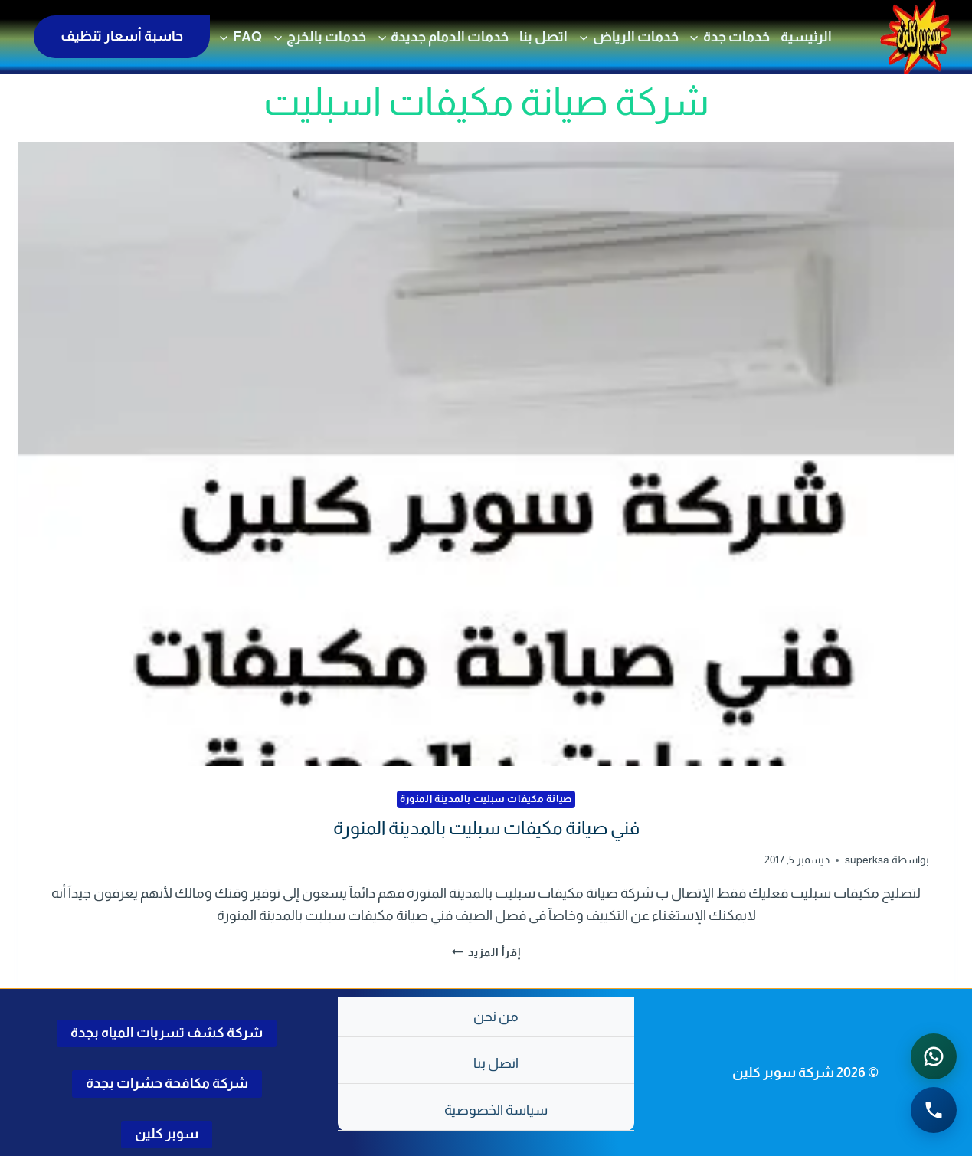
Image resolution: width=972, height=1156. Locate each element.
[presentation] (486, 454)
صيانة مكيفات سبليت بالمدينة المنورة (486, 799)
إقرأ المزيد (486, 951)
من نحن (496, 1016)
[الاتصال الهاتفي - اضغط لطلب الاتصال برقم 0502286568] (934, 1110)
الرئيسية (806, 36)
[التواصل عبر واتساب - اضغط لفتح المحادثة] (934, 1056)
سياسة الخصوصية (496, 1110)
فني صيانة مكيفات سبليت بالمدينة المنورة (486, 827)
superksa (867, 859)
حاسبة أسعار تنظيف (122, 36)
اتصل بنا (543, 36)
